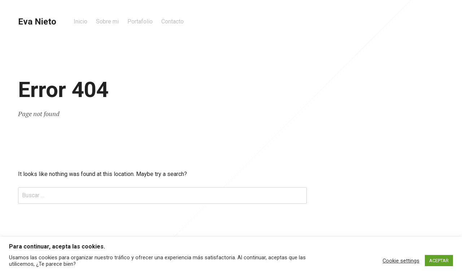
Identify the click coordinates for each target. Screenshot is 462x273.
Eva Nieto (37, 22)
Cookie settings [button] (401, 260)
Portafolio (140, 21)
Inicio (80, 21)
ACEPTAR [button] (439, 260)
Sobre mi (107, 21)
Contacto (172, 21)
